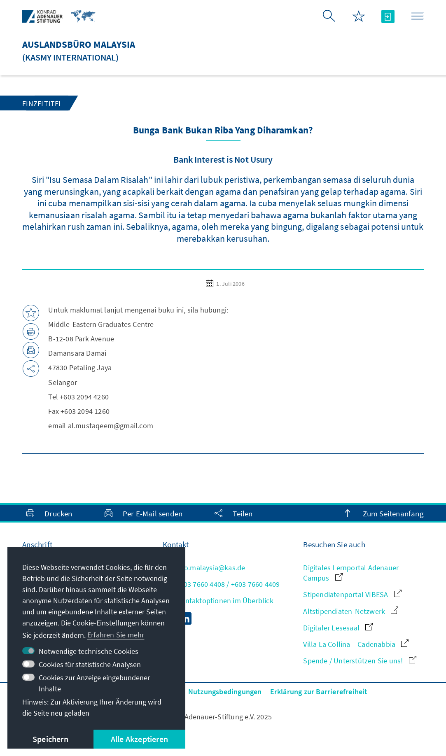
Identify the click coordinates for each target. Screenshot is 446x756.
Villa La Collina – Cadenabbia (356, 644)
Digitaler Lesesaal (338, 627)
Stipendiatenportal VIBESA (352, 594)
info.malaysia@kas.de (204, 567)
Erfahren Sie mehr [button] (115, 634)
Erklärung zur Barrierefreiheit (319, 691)
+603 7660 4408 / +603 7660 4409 (221, 584)
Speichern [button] (50, 739)
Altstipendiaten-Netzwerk (350, 611)
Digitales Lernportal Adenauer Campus (351, 573)
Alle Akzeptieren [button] (139, 739)
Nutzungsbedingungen (225, 691)
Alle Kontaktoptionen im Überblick (218, 600)
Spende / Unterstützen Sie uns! (359, 660)
